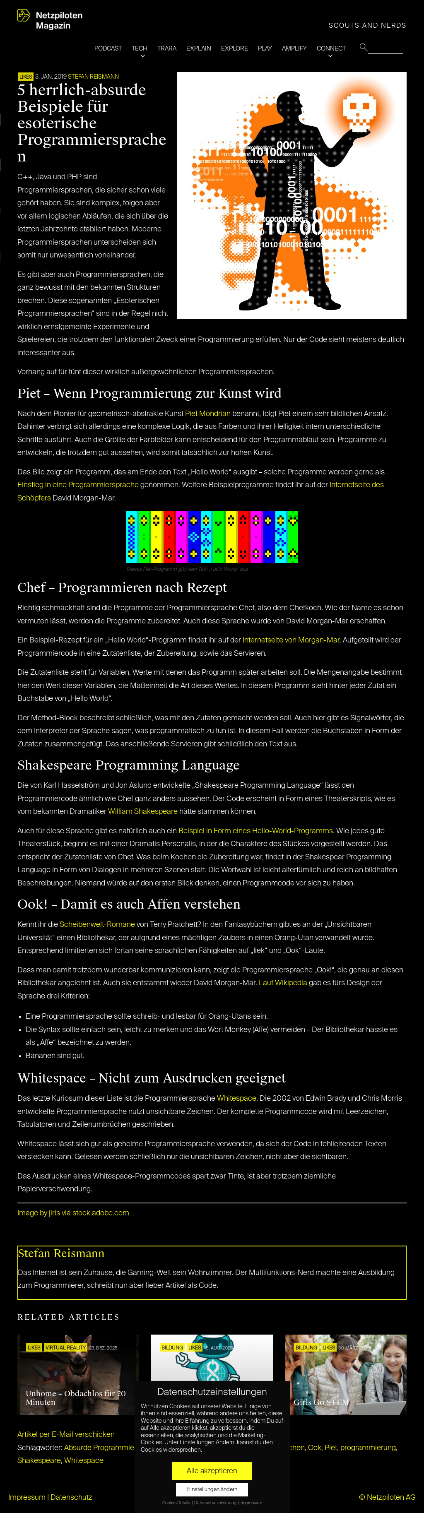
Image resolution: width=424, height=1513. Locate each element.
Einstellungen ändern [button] (212, 1489)
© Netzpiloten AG (387, 1497)
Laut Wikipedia (283, 983)
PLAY (265, 49)
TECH (139, 49)
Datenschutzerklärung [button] (215, 1503)
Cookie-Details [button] (176, 1503)
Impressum (27, 1497)
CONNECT (331, 49)
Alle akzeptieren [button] (212, 1471)
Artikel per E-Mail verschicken (66, 1434)
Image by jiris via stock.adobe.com (73, 1213)
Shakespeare (39, 1461)
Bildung (172, 1348)
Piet (331, 1448)
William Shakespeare (143, 811)
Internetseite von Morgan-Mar (291, 640)
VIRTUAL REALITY (66, 1348)
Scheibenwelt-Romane (97, 924)
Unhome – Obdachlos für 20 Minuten (76, 1398)
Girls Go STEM (321, 1402)
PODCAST (108, 49)
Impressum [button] (251, 1503)
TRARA (166, 49)
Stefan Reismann (93, 77)
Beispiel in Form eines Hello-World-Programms (255, 831)
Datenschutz (71, 1497)
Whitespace (236, 1098)
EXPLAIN (198, 49)
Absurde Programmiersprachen (116, 1448)
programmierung (368, 1448)
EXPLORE (234, 49)
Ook (314, 1448)
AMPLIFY (294, 49)
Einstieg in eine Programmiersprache (78, 485)
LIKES (25, 77)
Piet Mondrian (208, 414)
